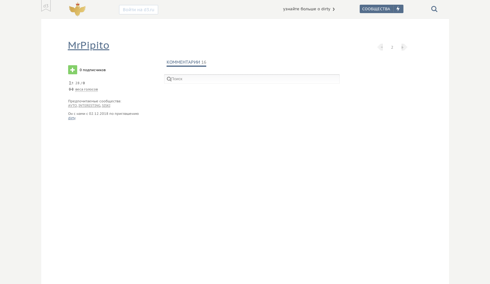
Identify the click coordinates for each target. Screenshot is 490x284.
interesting (89, 105)
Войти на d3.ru (138, 9)
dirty (71, 118)
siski (106, 105)
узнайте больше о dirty (306, 9)
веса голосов (86, 89)
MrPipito (88, 45)
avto (72, 105)
